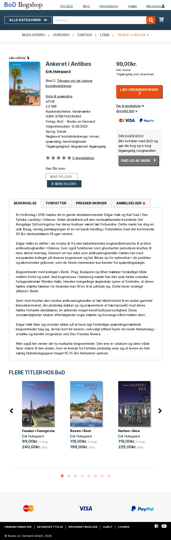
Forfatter (56, 203)
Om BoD (66, 6)
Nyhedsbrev (109, 6)
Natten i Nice (129, 431)
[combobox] (104, 20)
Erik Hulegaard (58, 71)
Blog (86, 6)
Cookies (124, 526)
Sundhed (61, 35)
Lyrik (105, 35)
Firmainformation (17, 526)
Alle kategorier (28, 20)
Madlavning (33, 35)
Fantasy (84, 35)
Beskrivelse (25, 203)
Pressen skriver (91, 203)
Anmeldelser (131, 203)
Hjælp (132, 6)
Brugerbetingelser (83, 526)
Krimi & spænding (59, 96)
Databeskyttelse (50, 526)
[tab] (25, 203)
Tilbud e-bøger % (133, 35)
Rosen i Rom (80, 431)
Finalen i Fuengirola (38, 431)
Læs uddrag (17, 57)
